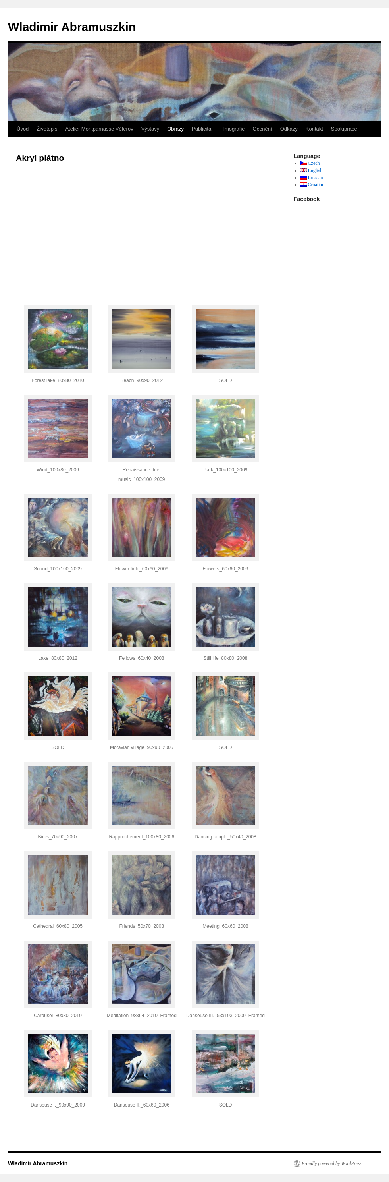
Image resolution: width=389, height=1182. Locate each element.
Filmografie (232, 129)
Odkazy (289, 129)
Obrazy (175, 129)
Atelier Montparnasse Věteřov (99, 129)
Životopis (47, 129)
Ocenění (262, 129)
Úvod (23, 129)
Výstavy (150, 129)
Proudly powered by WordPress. (332, 1163)
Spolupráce (344, 129)
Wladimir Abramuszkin (72, 26)
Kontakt (314, 129)
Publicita (201, 129)
